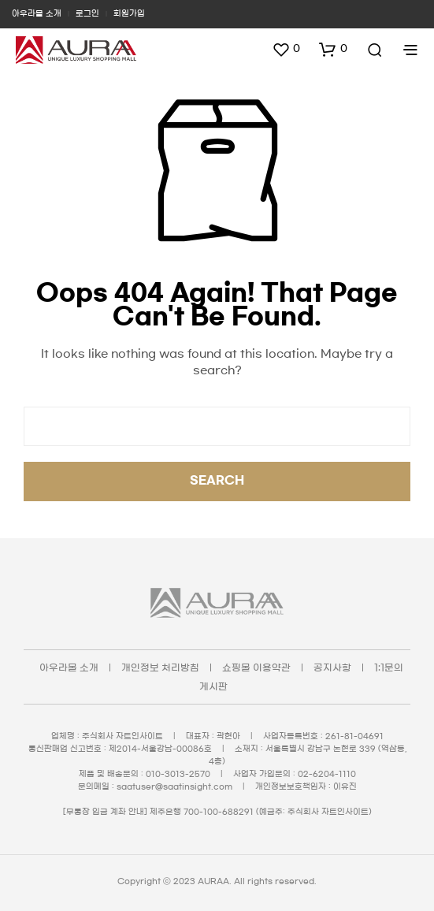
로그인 (87, 13)
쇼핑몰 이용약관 (256, 667)
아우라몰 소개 (36, 13)
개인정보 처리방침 (160, 667)
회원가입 (129, 13)
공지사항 (332, 667)
